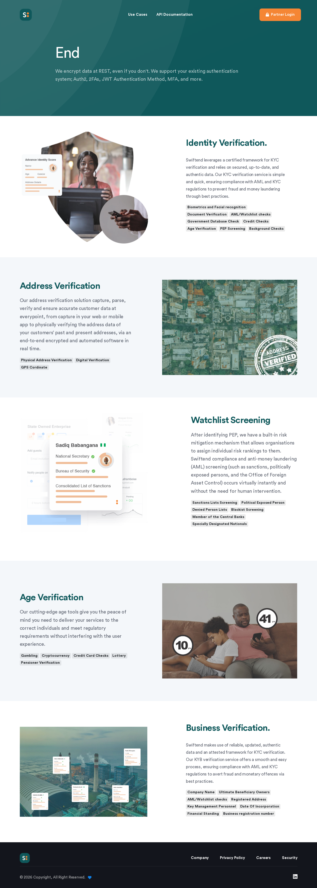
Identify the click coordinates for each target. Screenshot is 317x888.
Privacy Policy (232, 858)
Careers (263, 858)
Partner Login (280, 14)
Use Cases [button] (137, 14)
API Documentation (174, 14)
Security (289, 858)
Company (200, 858)
